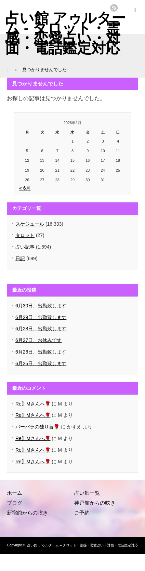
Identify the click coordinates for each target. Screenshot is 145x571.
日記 (20, 258)
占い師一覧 (87, 493)
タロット (25, 235)
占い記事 (25, 247)
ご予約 (82, 513)
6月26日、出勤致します (40, 352)
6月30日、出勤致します (40, 305)
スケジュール (29, 224)
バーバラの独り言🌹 (37, 426)
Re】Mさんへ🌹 (33, 404)
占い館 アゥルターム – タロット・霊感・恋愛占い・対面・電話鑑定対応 (82, 545)
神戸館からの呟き (94, 503)
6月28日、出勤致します (40, 328)
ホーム (14, 493)
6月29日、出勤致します (40, 317)
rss (114, 8)
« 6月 (24, 188)
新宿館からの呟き (27, 513)
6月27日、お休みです (38, 340)
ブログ (14, 503)
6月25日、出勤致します (40, 363)
